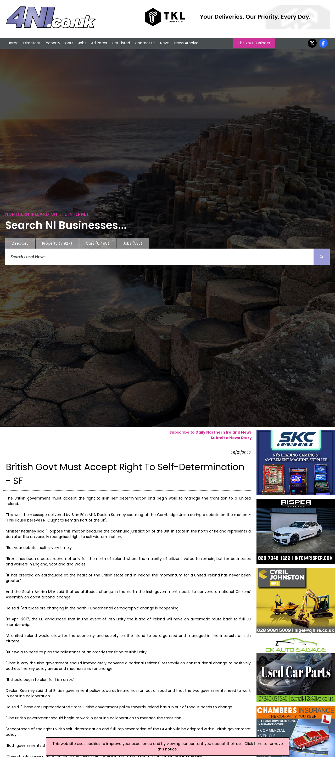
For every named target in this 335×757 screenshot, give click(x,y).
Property (52, 43)
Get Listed (121, 43)
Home (13, 43)
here (258, 743)
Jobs (82, 43)
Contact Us (145, 43)
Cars (69, 43)
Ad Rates (99, 43)
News (165, 43)
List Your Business (254, 43)
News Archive (186, 43)
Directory (31, 43)
